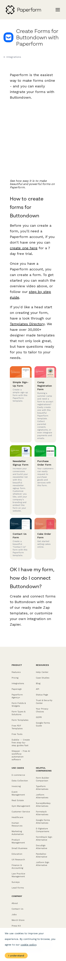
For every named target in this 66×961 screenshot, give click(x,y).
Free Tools (17, 734)
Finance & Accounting (17, 866)
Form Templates (20, 720)
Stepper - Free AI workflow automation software (21, 755)
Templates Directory (27, 324)
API (37, 689)
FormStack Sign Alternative (44, 838)
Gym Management (21, 806)
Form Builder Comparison (42, 779)
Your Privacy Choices (42, 710)
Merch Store (18, 920)
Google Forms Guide (43, 724)
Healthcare (17, 817)
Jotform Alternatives (42, 796)
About (15, 903)
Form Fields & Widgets (19, 704)
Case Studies (42, 678)
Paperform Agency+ (17, 696)
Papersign (17, 689)
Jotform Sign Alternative (42, 863)
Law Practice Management (18, 875)
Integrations (18, 683)
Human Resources (17, 824)
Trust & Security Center (44, 701)
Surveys (16, 882)
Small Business (19, 848)
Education (17, 854)
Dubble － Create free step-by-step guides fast (21, 743)
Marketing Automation (18, 832)
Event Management (18, 793)
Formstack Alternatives (42, 813)
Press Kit (16, 926)
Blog (38, 683)
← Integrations (12, 56)
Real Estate (18, 800)
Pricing (15, 678)
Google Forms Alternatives (43, 821)
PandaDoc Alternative (41, 855)
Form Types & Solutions (18, 713)
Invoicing (16, 786)
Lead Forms (18, 887)
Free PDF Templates (17, 727)
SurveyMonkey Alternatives (43, 804)
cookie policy (28, 944)
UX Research (18, 859)
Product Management (18, 841)
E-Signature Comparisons (42, 830)
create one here (23, 248)
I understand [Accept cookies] (16, 955)
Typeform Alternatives (42, 787)
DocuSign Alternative (41, 847)
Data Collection (20, 780)
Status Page (42, 694)
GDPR (39, 717)
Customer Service (21, 811)
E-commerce (18, 775)
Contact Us (17, 909)
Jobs (14, 914)
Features (16, 672)
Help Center (42, 672)
